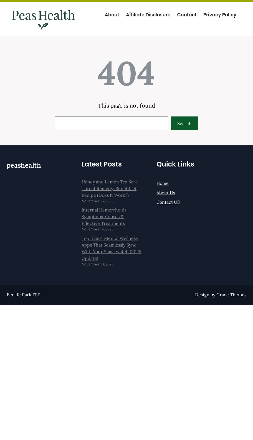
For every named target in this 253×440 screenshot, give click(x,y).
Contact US (168, 202)
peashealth (24, 165)
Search (184, 123)
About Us (165, 192)
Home (162, 183)
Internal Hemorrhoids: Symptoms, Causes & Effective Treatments (105, 216)
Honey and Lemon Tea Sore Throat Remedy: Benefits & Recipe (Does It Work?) (110, 188)
